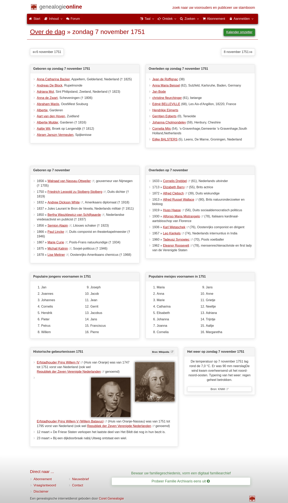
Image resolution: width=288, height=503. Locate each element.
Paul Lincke (55, 231)
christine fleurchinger (167, 98)
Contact (77, 485)
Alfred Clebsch (173, 193)
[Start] (60, 7)
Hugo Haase (172, 210)
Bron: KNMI (218, 389)
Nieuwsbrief (80, 479)
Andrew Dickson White (63, 202)
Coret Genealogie (111, 498)
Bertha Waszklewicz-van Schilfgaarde (74, 214)
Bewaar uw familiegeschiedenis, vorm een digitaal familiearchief (181, 473)
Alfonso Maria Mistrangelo (181, 216)
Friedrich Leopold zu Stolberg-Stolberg (74, 191)
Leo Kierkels (172, 233)
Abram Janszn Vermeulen (55, 134)
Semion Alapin (57, 225)
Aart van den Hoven (51, 116)
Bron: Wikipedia (161, 352)
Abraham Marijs (48, 104)
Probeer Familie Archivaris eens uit (181, 481)
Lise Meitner (56, 254)
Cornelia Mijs (161, 128)
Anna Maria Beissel (166, 85)
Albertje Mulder (47, 122)
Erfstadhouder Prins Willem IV (58, 362)
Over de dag (47, 31)
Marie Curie (55, 242)
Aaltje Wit (43, 128)
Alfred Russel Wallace (178, 199)
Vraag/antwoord (45, 485)
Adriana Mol (45, 91)
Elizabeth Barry (174, 187)
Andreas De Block (49, 85)
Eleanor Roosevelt (176, 245)
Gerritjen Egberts (164, 116)
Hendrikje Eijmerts (165, 110)
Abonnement (43, 479)
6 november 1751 (47, 52)
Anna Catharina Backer (53, 79)
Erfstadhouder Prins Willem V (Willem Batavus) (70, 421)
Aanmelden (241, 19)
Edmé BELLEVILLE (166, 104)
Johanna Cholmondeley (169, 122)
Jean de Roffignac (165, 79)
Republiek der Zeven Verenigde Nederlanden (69, 371)
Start (34, 18)
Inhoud (53, 19)
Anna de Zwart (47, 98)
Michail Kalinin (57, 248)
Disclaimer (41, 491)
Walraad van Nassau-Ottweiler (69, 181)
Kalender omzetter (239, 32)
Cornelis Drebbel (175, 181)
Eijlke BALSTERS (165, 139)
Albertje (42, 110)
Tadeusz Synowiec (176, 239)
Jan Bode (159, 91)
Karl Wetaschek (174, 227)
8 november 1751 (238, 52)
